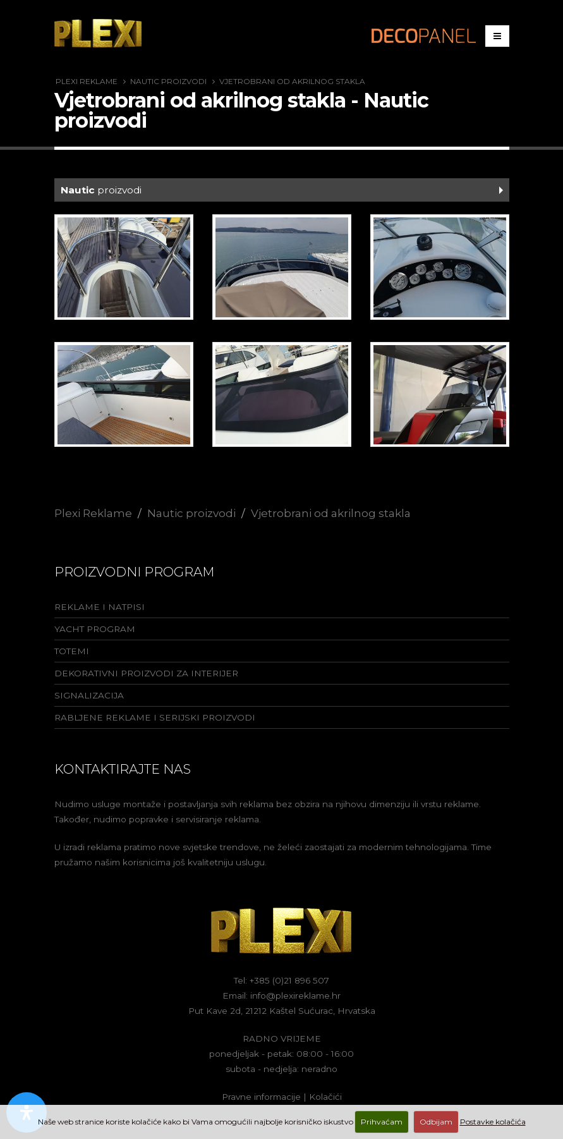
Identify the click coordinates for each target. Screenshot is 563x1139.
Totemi (71, 651)
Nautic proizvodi (168, 81)
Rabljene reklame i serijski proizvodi (154, 717)
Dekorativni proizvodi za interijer (146, 673)
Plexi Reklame (87, 81)
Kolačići (325, 1097)
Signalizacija (89, 695)
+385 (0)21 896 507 (289, 980)
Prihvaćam (382, 1121)
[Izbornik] (497, 36)
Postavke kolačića (493, 1121)
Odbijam (436, 1121)
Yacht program (94, 629)
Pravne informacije (261, 1097)
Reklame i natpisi (99, 607)
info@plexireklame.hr (295, 995)
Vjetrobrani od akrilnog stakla (292, 81)
